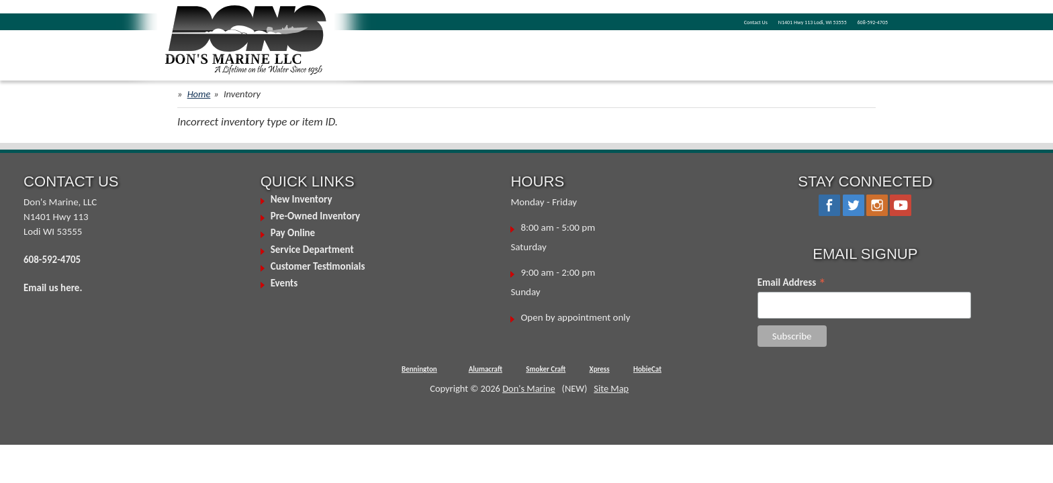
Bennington (419, 369)
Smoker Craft (545, 369)
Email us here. (53, 288)
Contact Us (659, 21)
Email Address (792, 282)
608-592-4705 (859, 21)
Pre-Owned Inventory (316, 216)
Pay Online (293, 233)
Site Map (611, 388)
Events (284, 283)
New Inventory (301, 199)
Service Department (312, 250)
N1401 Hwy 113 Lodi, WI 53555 (756, 21)
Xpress (600, 369)
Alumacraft (485, 369)
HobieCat (647, 369)
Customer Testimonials (318, 266)
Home (199, 94)
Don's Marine (528, 388)
